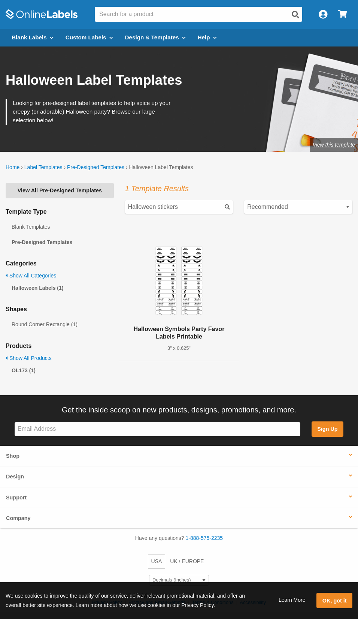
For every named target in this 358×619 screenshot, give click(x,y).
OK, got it (334, 601)
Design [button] (15, 477)
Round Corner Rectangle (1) (45, 324)
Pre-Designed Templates (95, 167)
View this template (334, 145)
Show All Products (29, 358)
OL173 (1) (24, 370)
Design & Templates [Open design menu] (155, 37)
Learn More (292, 600)
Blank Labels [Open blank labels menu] (33, 37)
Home (12, 167)
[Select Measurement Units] (179, 580)
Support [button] (16, 498)
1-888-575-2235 (204, 538)
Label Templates (43, 167)
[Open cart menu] (342, 14)
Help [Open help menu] (207, 37)
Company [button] (18, 518)
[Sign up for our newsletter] (157, 429)
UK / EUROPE (187, 561)
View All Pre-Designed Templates (60, 190)
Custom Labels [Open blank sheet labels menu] (89, 37)
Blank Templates (31, 227)
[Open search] (295, 14)
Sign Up (327, 429)
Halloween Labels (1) (37, 288)
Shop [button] (12, 456)
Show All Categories (31, 276)
